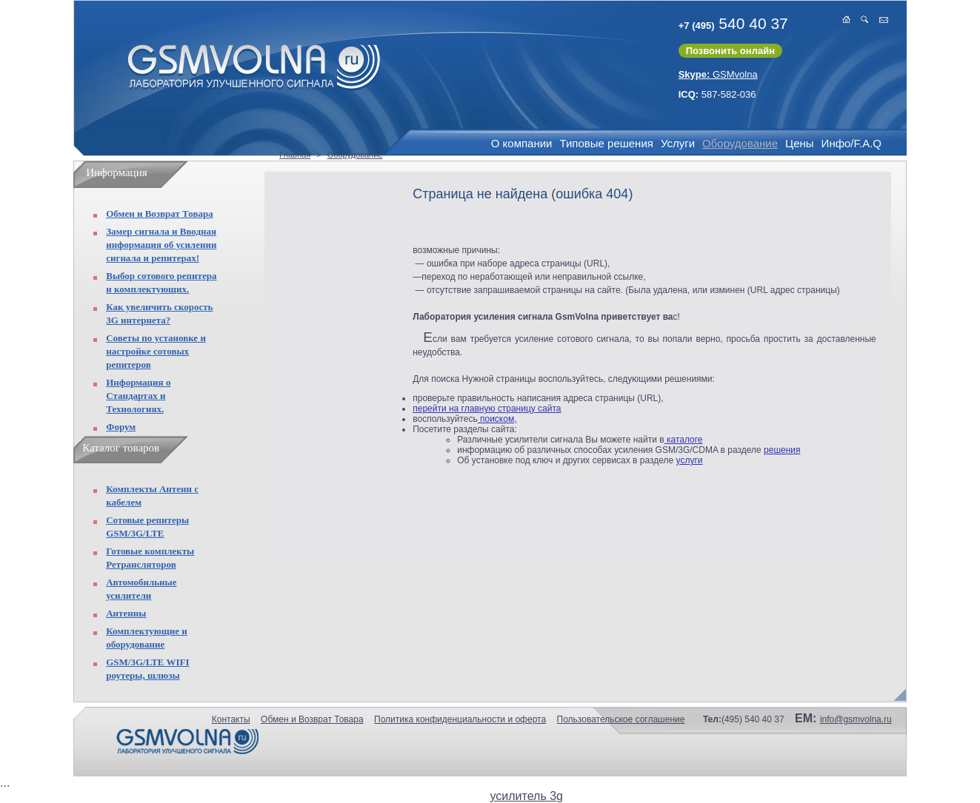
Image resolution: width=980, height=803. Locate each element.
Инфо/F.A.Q (851, 143)
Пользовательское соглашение (621, 719)
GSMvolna (718, 74)
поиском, (497, 419)
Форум (121, 426)
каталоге (683, 439)
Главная (294, 154)
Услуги (678, 143)
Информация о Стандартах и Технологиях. (138, 395)
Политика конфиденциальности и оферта (460, 719)
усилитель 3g (526, 796)
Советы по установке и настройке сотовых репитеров (156, 351)
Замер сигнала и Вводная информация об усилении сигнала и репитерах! (161, 244)
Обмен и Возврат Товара (159, 213)
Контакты (231, 719)
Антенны (126, 613)
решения (782, 450)
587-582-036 (717, 94)
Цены (799, 143)
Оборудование (740, 143)
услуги (689, 460)
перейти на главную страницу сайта (487, 408)
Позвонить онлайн (730, 50)
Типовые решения (606, 143)
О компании (522, 143)
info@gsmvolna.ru (856, 719)
